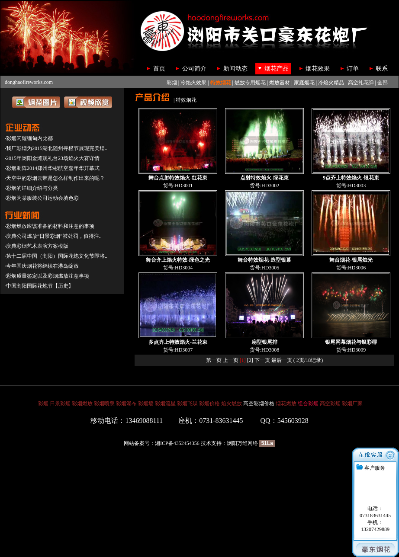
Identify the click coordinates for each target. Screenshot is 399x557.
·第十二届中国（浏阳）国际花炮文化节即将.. (56, 256)
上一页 (230, 360)
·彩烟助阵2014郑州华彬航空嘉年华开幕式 (52, 168)
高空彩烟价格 (258, 403)
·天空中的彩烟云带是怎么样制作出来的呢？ (55, 178)
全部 (382, 83)
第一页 (214, 360)
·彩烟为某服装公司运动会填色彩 (42, 198)
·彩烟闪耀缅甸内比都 (29, 138)
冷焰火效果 (193, 83)
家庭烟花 (304, 83)
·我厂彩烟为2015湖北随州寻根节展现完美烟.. (56, 148)
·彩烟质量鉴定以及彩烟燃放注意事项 (47, 276)
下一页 (262, 360)
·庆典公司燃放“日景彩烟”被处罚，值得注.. (53, 236)
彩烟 (172, 83)
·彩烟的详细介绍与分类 (31, 188)
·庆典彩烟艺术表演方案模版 (36, 246)
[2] (250, 360)
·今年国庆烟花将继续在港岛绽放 (42, 266)
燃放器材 (279, 83)
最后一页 (281, 360)
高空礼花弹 (361, 83)
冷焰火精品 (331, 83)
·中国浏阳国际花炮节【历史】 (39, 286)
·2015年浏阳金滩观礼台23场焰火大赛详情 (52, 158)
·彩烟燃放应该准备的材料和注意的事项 (49, 226)
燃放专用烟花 (250, 83)
